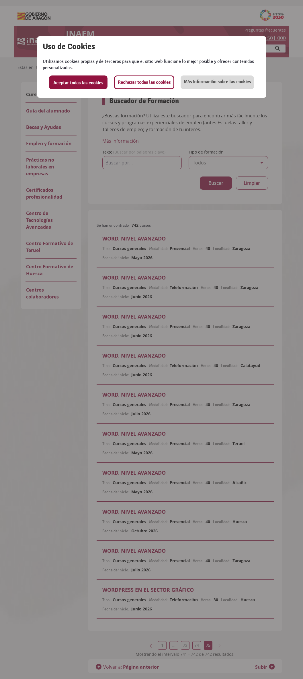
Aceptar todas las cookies (78, 83)
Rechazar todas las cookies (144, 82)
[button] (217, 82)
